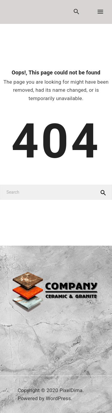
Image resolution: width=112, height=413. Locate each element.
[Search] (56, 192)
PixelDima (70, 390)
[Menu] (100, 12)
